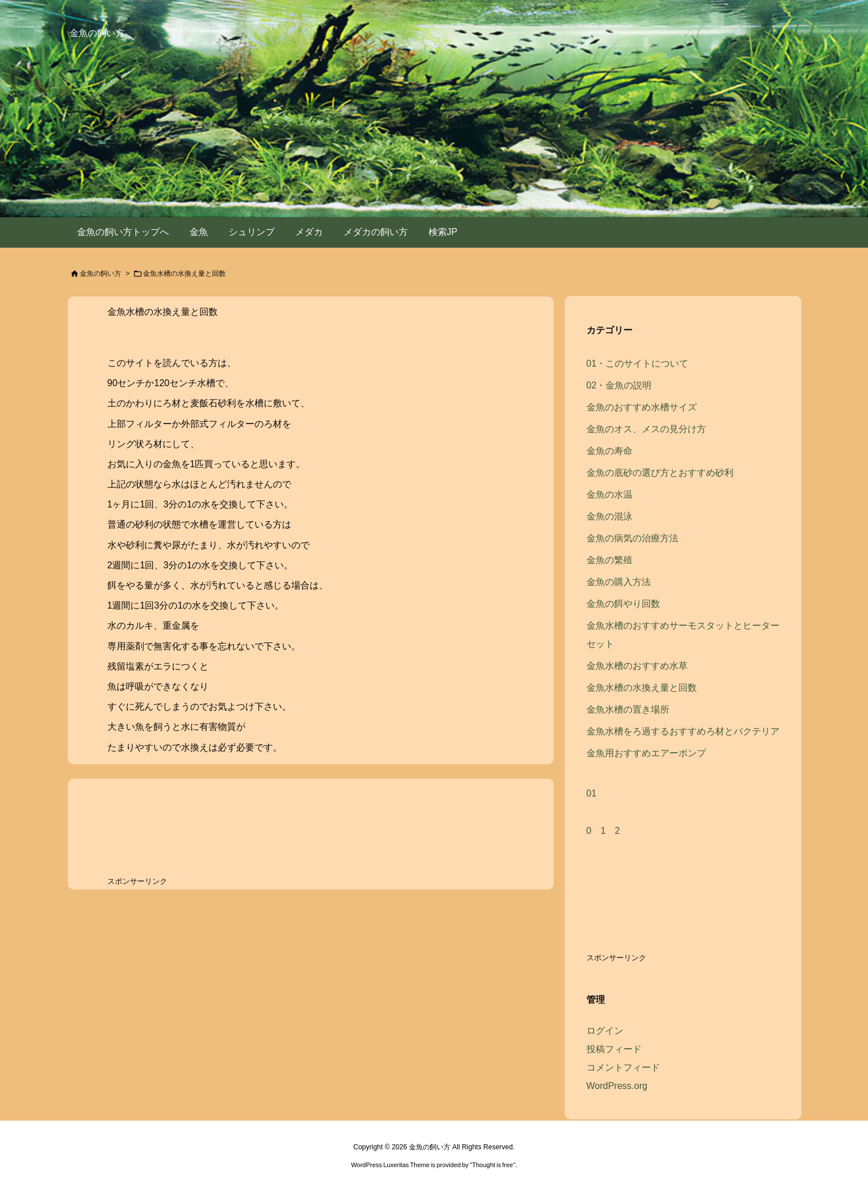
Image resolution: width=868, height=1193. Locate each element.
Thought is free (492, 1164)
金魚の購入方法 (619, 582)
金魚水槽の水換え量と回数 (162, 312)
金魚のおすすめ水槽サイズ (642, 407)
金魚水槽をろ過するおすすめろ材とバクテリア (683, 731)
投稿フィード (614, 1049)
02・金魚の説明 (619, 385)
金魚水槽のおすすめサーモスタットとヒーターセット (683, 635)
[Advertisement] (199, 830)
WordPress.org (617, 1086)
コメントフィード (623, 1067)
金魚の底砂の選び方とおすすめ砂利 (660, 473)
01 (592, 793)
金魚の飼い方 (100, 274)
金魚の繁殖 (609, 560)
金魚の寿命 (609, 451)
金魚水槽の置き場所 (628, 709)
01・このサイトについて (638, 363)
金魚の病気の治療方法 (632, 538)
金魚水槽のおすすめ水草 (637, 666)
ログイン (605, 1031)
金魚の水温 (609, 494)
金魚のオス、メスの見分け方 (646, 429)
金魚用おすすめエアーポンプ (646, 753)
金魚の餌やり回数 (623, 604)
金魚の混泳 (609, 516)
